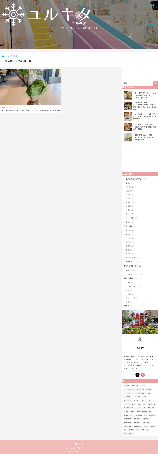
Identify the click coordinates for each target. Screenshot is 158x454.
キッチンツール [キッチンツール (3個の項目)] (128, 393)
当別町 (130, 231)
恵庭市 (130, 195)
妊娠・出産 (131, 270)
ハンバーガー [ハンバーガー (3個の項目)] (128, 400)
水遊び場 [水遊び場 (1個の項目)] (152, 426)
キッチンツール (133, 286)
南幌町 (130, 206)
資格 (129, 302)
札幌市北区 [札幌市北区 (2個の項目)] (137, 419)
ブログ (128, 306)
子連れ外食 (130, 226)
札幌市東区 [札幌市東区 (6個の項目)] (137, 422)
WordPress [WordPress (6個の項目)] (135, 385)
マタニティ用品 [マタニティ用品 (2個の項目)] (128, 408)
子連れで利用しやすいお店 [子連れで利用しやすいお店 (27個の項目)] (144, 411)
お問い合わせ (70, 448)
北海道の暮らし (132, 262)
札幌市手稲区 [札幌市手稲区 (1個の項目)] (128, 422)
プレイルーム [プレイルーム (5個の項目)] (151, 404)
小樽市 (130, 210)
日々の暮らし (131, 278)
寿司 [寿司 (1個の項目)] (131, 415)
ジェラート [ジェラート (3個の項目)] (150, 393)
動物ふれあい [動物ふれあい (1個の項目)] (151, 408)
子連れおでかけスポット (135, 179)
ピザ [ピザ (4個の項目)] (150, 400)
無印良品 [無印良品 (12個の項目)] (131, 430)
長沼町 (130, 246)
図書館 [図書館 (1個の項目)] (132, 411)
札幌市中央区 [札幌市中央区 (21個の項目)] (128, 419)
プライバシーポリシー (85, 448)
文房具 (130, 294)
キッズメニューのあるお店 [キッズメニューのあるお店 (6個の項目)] (144, 389)
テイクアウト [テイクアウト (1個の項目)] (128, 396)
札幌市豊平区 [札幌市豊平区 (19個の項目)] (137, 426)
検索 (129, 36)
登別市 (130, 214)
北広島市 (130, 191)
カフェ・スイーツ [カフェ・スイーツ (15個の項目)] (129, 389)
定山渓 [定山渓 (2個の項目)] (126, 415)
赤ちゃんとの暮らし (134, 274)
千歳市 (130, 198)
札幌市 (130, 183)
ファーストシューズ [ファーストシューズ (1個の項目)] (129, 404)
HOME (79, 444)
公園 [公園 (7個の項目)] (144, 408)
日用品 (130, 283)
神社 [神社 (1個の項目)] (138, 430)
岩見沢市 (130, 202)
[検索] (155, 83)
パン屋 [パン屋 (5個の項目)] (136, 400)
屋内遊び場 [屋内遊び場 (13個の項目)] (139, 415)
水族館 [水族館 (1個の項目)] (146, 426)
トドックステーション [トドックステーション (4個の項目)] (140, 396)
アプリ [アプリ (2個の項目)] (143, 385)
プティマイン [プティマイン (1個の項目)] (141, 404)
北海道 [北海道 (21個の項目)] (126, 411)
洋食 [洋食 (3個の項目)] (125, 430)
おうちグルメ (132, 257)
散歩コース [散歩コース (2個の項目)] (152, 415)
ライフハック (132, 298)
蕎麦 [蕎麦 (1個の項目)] (143, 430)
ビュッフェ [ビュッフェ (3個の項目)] (143, 400)
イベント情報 (131, 218)
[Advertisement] (140, 66)
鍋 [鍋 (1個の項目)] (147, 430)
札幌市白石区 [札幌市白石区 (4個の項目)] (128, 426)
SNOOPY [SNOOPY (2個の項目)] (126, 385)
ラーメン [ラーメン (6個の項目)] (137, 408)
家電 (129, 290)
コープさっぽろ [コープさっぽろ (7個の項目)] (139, 393)
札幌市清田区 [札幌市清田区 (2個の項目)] (146, 422)
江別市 (130, 187)
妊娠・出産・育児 (132, 266)
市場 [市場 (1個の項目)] (145, 415)
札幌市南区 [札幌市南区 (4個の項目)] (146, 419)
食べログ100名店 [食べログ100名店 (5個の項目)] (129, 433)
